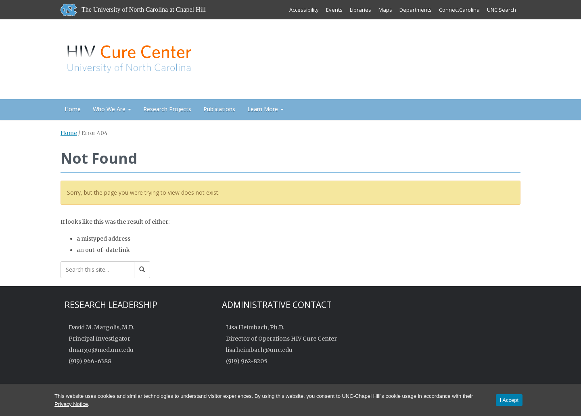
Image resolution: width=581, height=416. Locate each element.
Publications (219, 109)
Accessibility (304, 9)
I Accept (509, 400)
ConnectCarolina (459, 9)
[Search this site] (97, 269)
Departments (415, 9)
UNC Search (501, 9)
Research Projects (167, 109)
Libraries (360, 9)
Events (334, 9)
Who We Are (112, 109)
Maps (385, 9)
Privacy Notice (71, 404)
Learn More (265, 109)
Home (73, 109)
